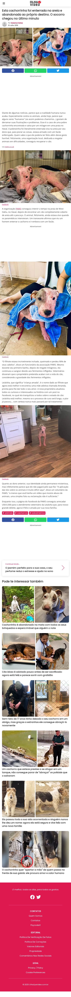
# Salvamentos (37, 513)
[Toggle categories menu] (4, 3)
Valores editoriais (35, 946)
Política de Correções (35, 941)
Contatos (35, 920)
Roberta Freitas (17, 23)
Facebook (5, 204)
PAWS (18, 208)
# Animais (8, 513)
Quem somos (35, 915)
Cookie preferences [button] (35, 972)
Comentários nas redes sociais (35, 955)
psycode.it (36, 925)
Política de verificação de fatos (35, 937)
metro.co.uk (9, 147)
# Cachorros (21, 513)
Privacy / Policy (35, 967)
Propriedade (35, 951)
